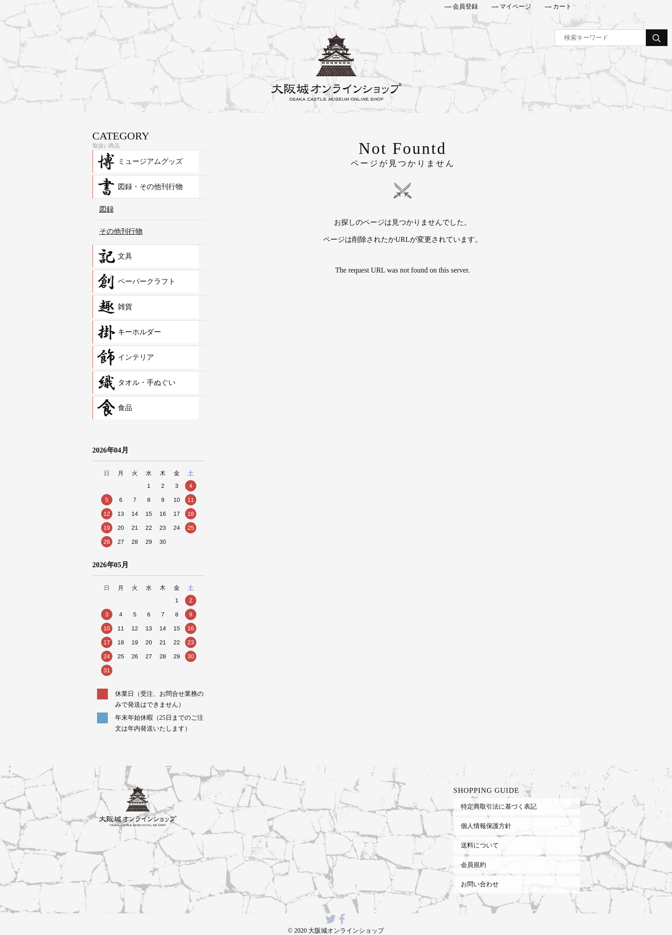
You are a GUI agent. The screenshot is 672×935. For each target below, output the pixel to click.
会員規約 (473, 864)
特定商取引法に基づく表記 (499, 806)
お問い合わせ (480, 884)
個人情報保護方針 (486, 825)
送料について (480, 845)
